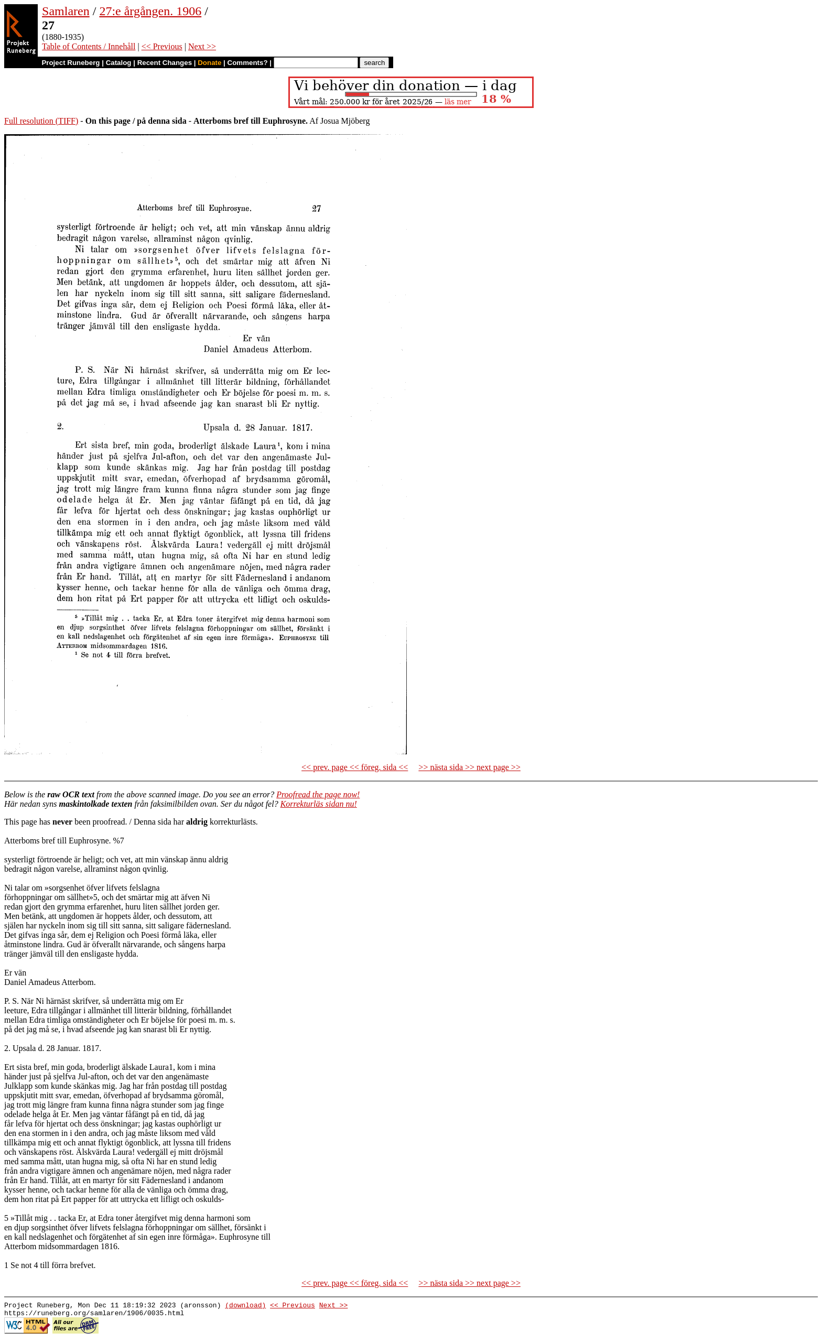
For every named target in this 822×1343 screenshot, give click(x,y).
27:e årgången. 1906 (150, 11)
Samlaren (66, 11)
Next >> (202, 46)
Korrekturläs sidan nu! (318, 803)
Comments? (248, 63)
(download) (245, 1306)
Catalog (119, 63)
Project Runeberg (70, 63)
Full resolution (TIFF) (41, 120)
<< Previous (162, 46)
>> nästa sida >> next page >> (469, 767)
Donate (209, 63)
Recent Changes (164, 63)
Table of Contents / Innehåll (88, 46)
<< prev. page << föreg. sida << (354, 767)
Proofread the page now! (318, 794)
